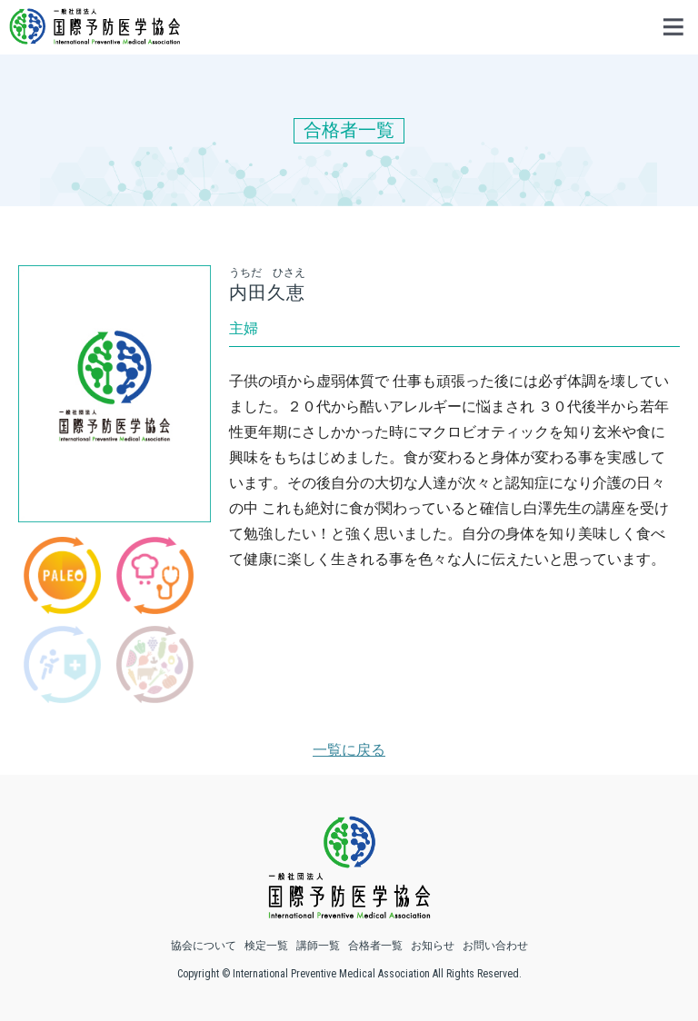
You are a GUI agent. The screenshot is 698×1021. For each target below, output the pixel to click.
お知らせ (432, 945)
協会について (203, 945)
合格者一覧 (375, 945)
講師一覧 (318, 945)
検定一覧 (266, 945)
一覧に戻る (349, 750)
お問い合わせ (495, 945)
